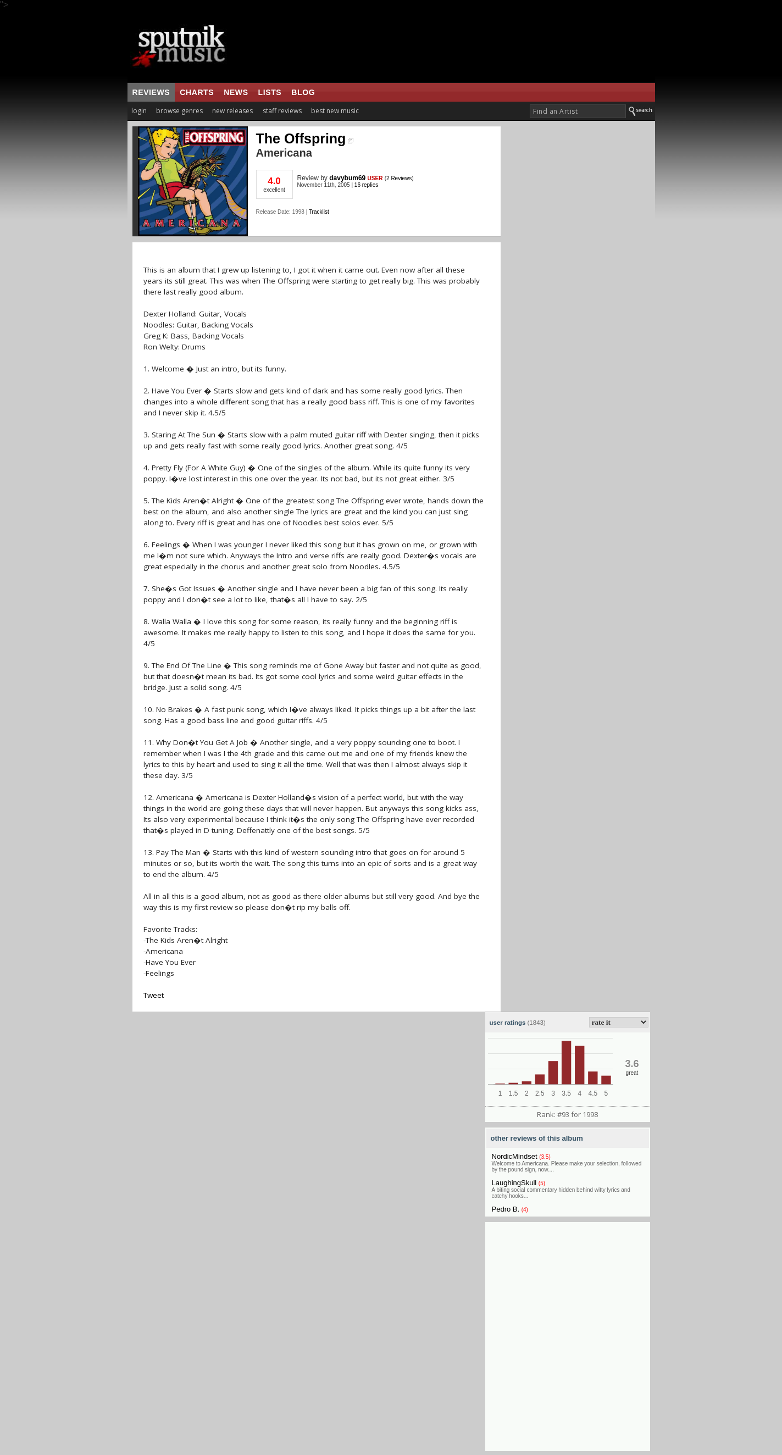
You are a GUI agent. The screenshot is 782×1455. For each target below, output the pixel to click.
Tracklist (319, 212)
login (139, 110)
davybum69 (347, 178)
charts (197, 92)
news (236, 92)
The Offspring (305, 138)
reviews (151, 92)
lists (270, 92)
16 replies (366, 185)
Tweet (153, 995)
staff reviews (282, 110)
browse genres (179, 110)
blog (303, 92)
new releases (232, 110)
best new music (335, 110)
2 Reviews (399, 178)
